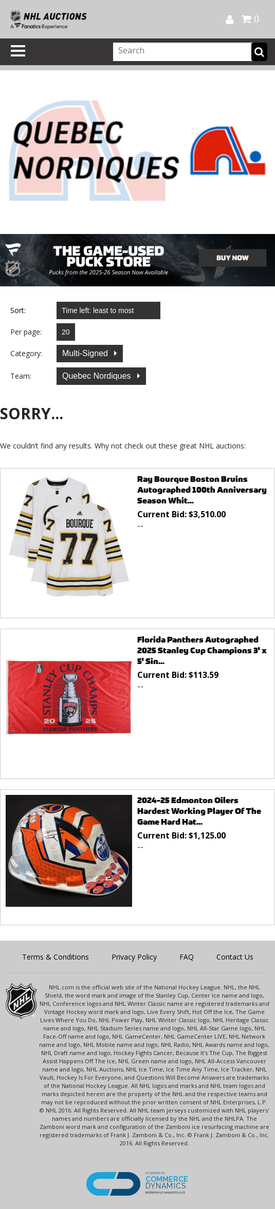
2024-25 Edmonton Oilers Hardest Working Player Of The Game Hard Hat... (199, 811)
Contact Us (234, 957)
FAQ (186, 957)
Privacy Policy (134, 957)
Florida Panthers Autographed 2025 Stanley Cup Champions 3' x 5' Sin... (202, 650)
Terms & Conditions (55, 957)
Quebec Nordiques (97, 376)
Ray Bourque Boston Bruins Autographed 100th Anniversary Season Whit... (202, 490)
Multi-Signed (86, 353)
